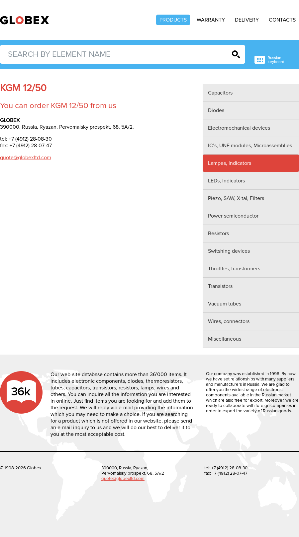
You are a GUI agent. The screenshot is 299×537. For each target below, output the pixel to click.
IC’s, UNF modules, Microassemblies (250, 145)
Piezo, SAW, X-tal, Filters (236, 198)
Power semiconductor (233, 216)
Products (173, 20)
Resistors (218, 233)
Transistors (220, 286)
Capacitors (220, 93)
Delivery (247, 20)
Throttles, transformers (234, 268)
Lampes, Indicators (229, 163)
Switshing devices (229, 251)
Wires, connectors (228, 321)
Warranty (211, 20)
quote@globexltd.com (25, 157)
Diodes (216, 110)
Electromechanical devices (239, 128)
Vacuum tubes (224, 304)
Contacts (282, 20)
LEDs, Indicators (226, 180)
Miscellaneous (224, 339)
